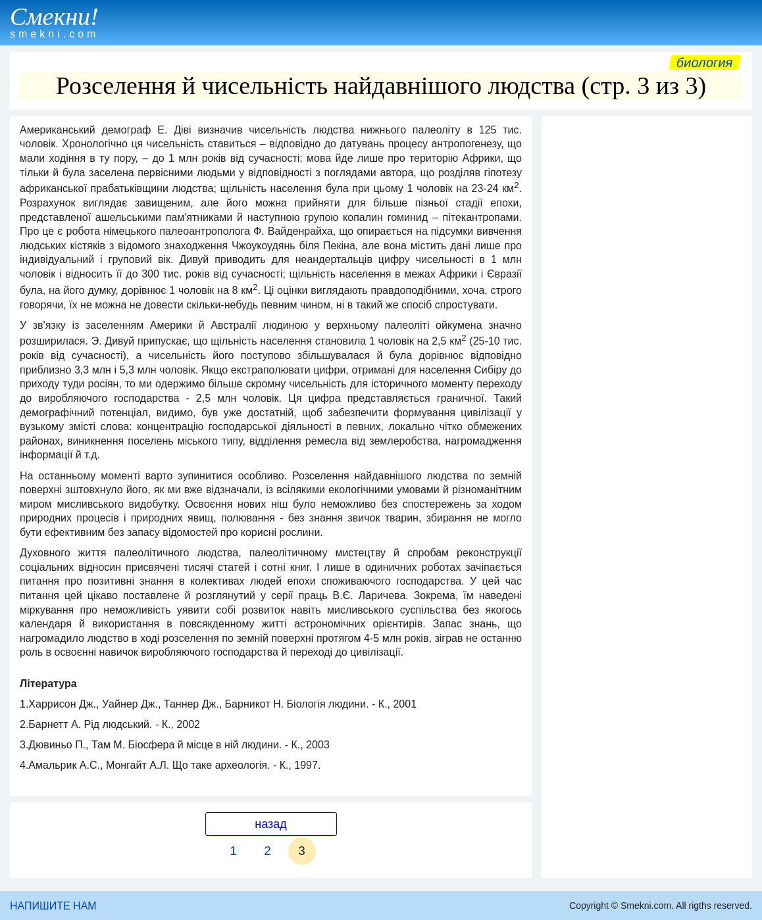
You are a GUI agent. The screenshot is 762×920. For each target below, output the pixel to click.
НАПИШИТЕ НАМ (53, 905)
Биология (704, 62)
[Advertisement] (646, 205)
